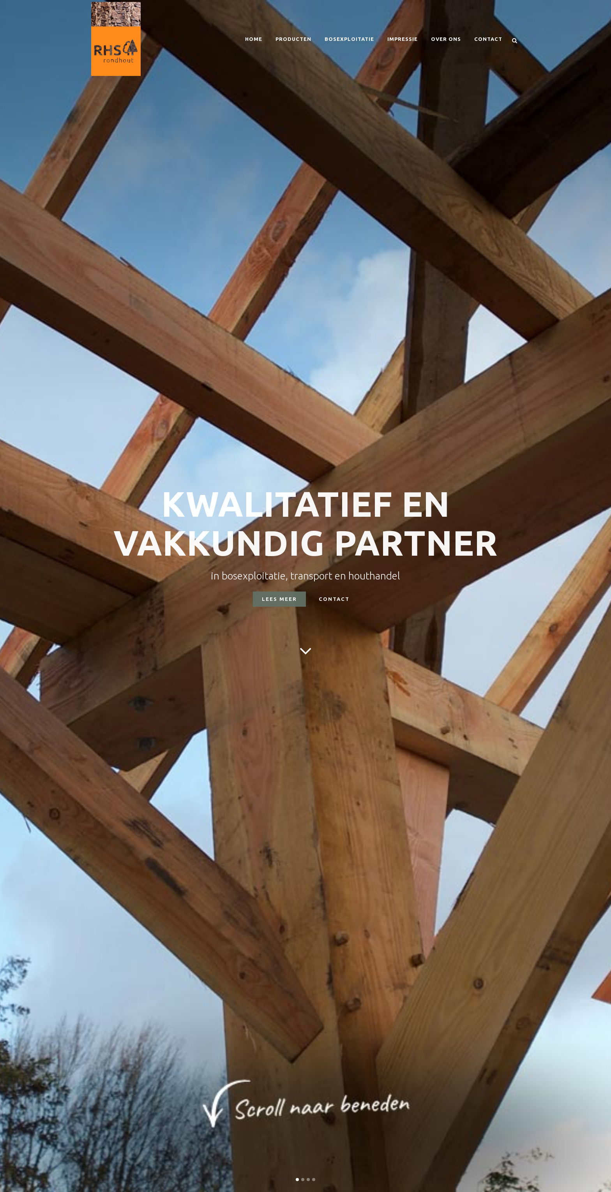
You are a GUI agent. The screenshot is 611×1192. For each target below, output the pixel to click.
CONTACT (334, 599)
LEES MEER (279, 599)
